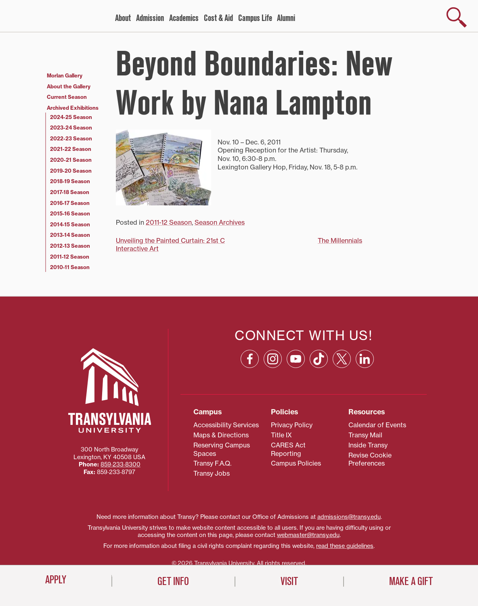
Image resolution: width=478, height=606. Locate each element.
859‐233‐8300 (120, 464)
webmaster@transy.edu (308, 535)
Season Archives (220, 222)
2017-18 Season (69, 192)
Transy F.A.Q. (212, 463)
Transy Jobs (211, 473)
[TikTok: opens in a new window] (319, 359)
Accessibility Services (226, 425)
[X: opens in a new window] (342, 359)
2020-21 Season (71, 160)
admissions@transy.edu (349, 516)
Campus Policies (296, 463)
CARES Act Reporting (288, 449)
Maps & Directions (221, 435)
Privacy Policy (291, 425)
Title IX (281, 435)
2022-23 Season (71, 138)
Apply (55, 580)
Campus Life (255, 18)
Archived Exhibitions (73, 107)
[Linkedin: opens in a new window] (365, 359)
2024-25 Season (71, 117)
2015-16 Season (70, 213)
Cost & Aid (218, 18)
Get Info (173, 581)
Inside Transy (368, 445)
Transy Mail (365, 435)
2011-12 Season (169, 222)
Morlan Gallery (64, 75)
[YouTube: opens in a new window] (296, 359)
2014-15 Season (70, 224)
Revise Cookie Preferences (370, 459)
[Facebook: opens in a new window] (250, 359)
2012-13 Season (70, 245)
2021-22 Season (70, 149)
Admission (150, 18)
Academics (184, 18)
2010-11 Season (70, 267)
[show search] (457, 17)
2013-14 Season (70, 235)
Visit (289, 581)
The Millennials (340, 240)
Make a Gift (411, 581)
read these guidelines (344, 546)
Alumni (286, 18)
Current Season (67, 97)
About (123, 18)
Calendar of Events (377, 425)
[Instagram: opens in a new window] (273, 359)
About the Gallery (68, 86)
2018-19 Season (70, 181)
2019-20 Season (71, 170)
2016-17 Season (70, 203)
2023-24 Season (71, 127)
